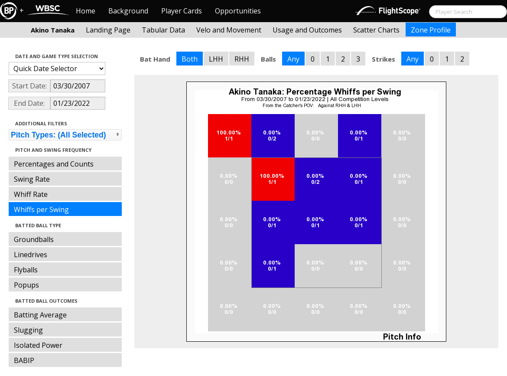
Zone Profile (431, 30)
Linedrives (30, 254)
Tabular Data (163, 30)
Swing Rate (32, 179)
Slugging (28, 330)
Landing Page (108, 30)
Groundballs (34, 239)
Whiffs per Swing (41, 209)
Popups (26, 285)
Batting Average (40, 315)
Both (190, 59)
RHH (241, 59)
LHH (216, 59)
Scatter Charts (376, 30)
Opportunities (238, 11)
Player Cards (181, 11)
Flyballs (26, 270)
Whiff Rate (31, 194)
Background (128, 11)
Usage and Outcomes (307, 30)
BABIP (24, 360)
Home (85, 11)
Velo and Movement (228, 30)
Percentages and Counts (54, 164)
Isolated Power (38, 345)
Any (293, 59)
